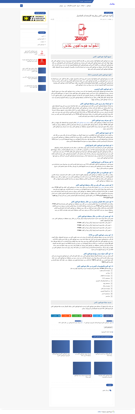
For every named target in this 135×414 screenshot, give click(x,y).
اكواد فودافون (40, 39)
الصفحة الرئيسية (87, 1)
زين (65, 5)
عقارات (42, 41)
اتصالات (82, 5)
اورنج (78, 5)
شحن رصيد (101, 187)
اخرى (42, 36)
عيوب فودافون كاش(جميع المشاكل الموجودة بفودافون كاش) (30, 52)
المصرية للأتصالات (71, 5)
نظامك (112, 4)
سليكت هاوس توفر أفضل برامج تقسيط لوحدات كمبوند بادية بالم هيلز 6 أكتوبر (29, 70)
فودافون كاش (108, 12)
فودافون (89, 5)
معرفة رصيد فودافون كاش (83, 122)
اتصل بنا (81, 1)
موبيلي (61, 5)
